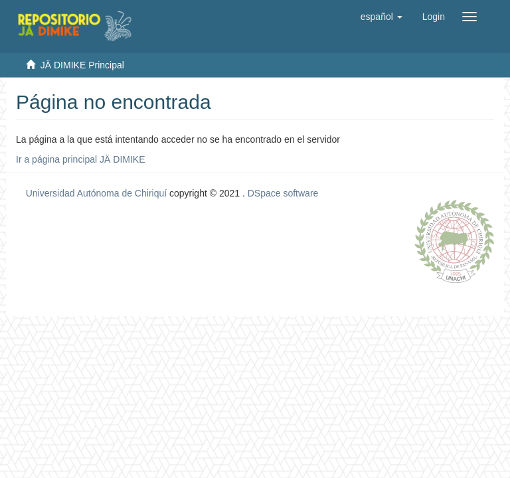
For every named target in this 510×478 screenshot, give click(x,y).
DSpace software (283, 193)
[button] (381, 16)
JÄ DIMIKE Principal (82, 65)
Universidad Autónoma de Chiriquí (96, 193)
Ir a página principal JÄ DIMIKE (80, 159)
